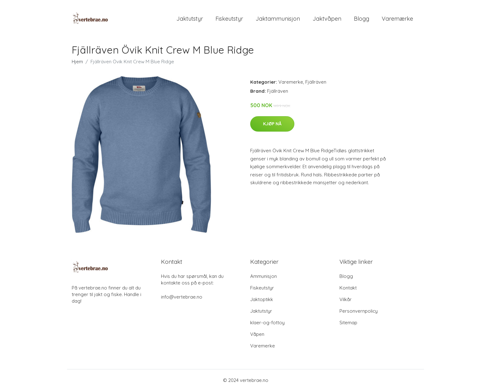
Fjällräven (315, 82)
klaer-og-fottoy (267, 323)
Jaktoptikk (261, 299)
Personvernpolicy (358, 311)
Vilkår (345, 299)
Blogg (361, 18)
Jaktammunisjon (278, 18)
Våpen (257, 334)
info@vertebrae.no (181, 297)
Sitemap (348, 323)
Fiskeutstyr (229, 18)
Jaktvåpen (327, 18)
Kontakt (348, 288)
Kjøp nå (272, 124)
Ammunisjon (263, 276)
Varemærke (397, 18)
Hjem (77, 62)
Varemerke (290, 82)
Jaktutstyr (189, 18)
